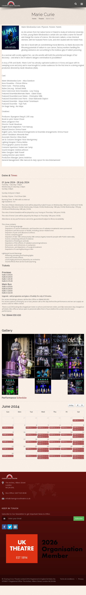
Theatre (41, 19)
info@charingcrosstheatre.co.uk (17, 498)
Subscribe (79, 518)
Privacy (81, 579)
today (71, 405)
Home (34, 19)
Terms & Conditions (67, 579)
